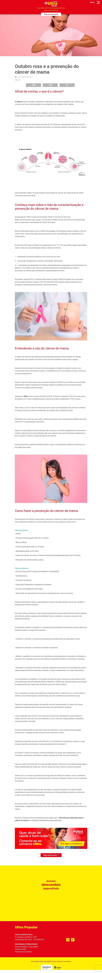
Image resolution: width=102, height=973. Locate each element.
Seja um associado (51, 14)
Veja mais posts (51, 855)
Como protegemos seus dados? (27, 947)
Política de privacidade (23, 952)
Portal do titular (20, 949)
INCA (26, 396)
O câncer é (19, 102)
